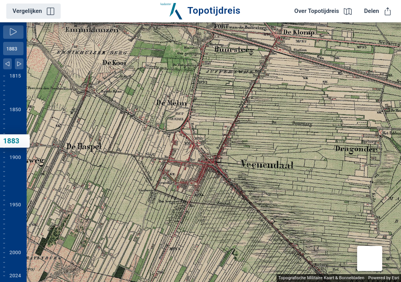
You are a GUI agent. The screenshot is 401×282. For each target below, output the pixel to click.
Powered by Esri (383, 277)
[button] (369, 258)
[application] (214, 152)
